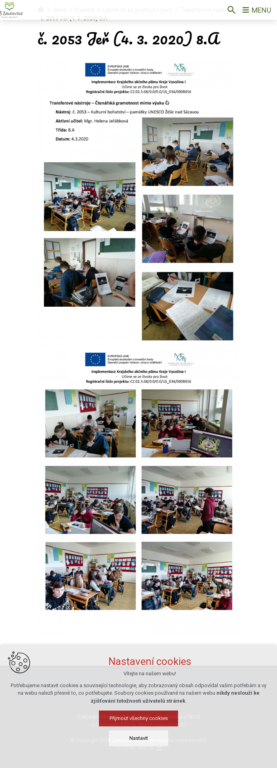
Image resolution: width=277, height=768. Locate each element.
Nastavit (138, 738)
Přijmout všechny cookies (139, 718)
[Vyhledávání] (231, 10)
